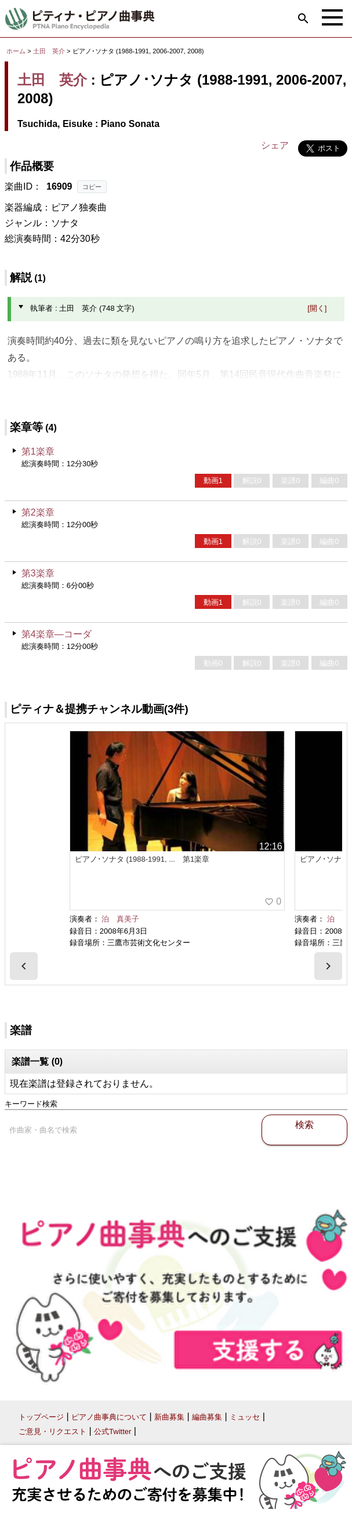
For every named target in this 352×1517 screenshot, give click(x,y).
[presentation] (24, 966)
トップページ (41, 1417)
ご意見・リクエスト (52, 1431)
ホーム (16, 51)
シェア (275, 145)
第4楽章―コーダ (56, 634)
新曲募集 (169, 1417)
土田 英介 (49, 51)
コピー (91, 186)
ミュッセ (245, 1417)
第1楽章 (38, 451)
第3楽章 (38, 573)
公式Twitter (112, 1431)
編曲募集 (207, 1417)
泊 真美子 (120, 918)
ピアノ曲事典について (109, 1417)
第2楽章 (38, 512)
